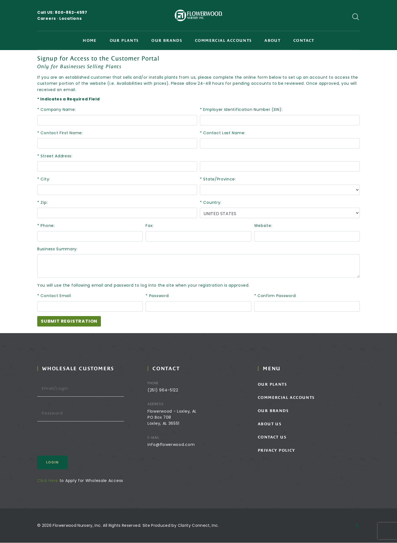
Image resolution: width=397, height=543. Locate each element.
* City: (43, 179)
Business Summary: (57, 249)
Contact (303, 40)
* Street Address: (55, 156)
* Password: (158, 295)
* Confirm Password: (275, 295)
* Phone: (46, 225)
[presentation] (90, 440)
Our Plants (124, 40)
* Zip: (42, 202)
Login (63, 462)
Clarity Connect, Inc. (198, 525)
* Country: (210, 202)
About (272, 40)
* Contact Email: (54, 295)
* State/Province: (218, 179)
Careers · (48, 18)
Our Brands (166, 40)
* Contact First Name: (60, 133)
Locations (70, 18)
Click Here (58, 481)
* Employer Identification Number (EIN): (241, 109)
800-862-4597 (71, 12)
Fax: (150, 225)
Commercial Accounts (223, 40)
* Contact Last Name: (222, 133)
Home (90, 40)
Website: (263, 225)
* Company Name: (56, 109)
